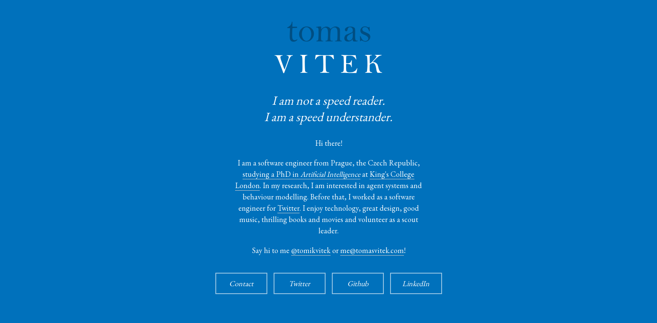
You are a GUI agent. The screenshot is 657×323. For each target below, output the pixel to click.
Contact (241, 283)
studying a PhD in (301, 174)
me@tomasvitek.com (372, 250)
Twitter (288, 208)
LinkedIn (415, 283)
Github (357, 283)
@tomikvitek (311, 250)
